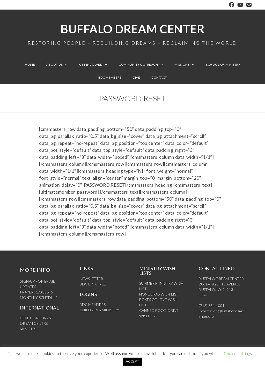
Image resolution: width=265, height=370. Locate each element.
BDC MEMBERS (93, 304)
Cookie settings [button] (238, 353)
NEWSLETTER (91, 278)
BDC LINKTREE (93, 284)
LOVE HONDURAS (35, 318)
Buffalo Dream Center (132, 33)
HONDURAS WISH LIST (159, 294)
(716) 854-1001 (211, 305)
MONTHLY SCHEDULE (38, 297)
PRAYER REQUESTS (36, 292)
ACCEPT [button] (132, 361)
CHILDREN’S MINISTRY (99, 310)
